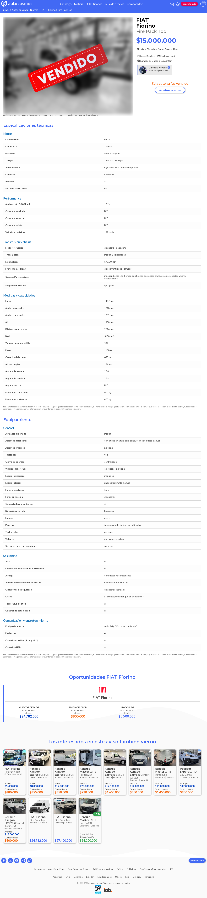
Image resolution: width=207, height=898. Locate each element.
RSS (171, 869)
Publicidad (131, 869)
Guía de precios (114, 4)
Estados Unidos (105, 877)
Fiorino (52, 10)
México (118, 877)
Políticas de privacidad (103, 869)
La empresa (39, 869)
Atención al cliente (56, 869)
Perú (127, 877)
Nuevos (6, 10)
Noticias (79, 4)
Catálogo (65, 4)
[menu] (203, 4)
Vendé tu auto (189, 4)
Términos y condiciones (78, 869)
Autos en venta (20, 10)
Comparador (135, 4)
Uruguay (137, 877)
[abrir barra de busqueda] (172, 4)
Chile (67, 877)
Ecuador (90, 877)
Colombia (78, 877)
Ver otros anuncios (170, 90)
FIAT (43, 10)
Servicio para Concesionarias (153, 869)
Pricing (120, 869)
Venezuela (149, 877)
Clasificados (94, 4)
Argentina (57, 877)
